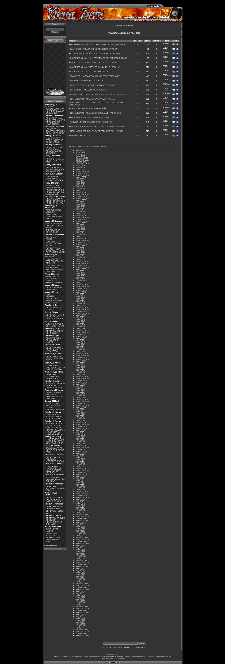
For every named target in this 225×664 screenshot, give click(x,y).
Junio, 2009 (80, 526)
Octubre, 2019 (81, 288)
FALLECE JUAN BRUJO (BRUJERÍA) (54, 186)
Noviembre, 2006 (82, 586)
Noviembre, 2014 (82, 402)
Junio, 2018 (80, 319)
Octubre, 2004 (81, 634)
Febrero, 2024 (81, 189)
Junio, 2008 (80, 549)
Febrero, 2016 (81, 373)
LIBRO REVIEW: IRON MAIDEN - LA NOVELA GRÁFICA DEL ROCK (55, 441)
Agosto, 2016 (81, 361)
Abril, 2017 (80, 346)
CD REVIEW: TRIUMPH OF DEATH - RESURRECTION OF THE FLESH (55, 521)
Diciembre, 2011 (82, 469)
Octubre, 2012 (81, 449)
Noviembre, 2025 (82, 160)
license (168, 656)
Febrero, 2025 (81, 168)
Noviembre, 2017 (82, 332)
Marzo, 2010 (80, 509)
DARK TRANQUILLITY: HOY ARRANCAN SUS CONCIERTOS (55, 111)
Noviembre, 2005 (82, 609)
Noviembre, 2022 (82, 217)
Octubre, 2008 (81, 541)
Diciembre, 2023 (82, 192)
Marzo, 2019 (80, 302)
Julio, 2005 (80, 616)
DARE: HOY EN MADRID (52, 530)
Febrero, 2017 (81, 350)
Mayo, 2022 (80, 229)
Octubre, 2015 (81, 380)
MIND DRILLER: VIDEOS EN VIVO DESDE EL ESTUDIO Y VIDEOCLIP (98, 94)
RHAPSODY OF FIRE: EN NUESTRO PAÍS (55, 309)
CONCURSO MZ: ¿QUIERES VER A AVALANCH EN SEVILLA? (95, 67)
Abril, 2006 (80, 599)
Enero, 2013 (80, 444)
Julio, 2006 (80, 593)
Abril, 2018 (80, 323)
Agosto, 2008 (81, 545)
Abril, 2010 (80, 507)
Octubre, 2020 (81, 265)
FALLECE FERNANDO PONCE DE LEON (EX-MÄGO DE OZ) (55, 192)
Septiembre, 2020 (82, 267)
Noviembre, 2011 (82, 471)
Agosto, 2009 (81, 522)
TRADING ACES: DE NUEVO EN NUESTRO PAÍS (55, 450)
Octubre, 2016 (81, 357)
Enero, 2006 (80, 605)
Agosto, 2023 (81, 200)
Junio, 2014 (80, 411)
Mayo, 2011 (80, 482)
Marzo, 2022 (80, 233)
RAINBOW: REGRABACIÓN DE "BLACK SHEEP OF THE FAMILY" (96, 54)
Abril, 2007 (80, 576)
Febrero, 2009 (81, 534)
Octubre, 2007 (81, 565)
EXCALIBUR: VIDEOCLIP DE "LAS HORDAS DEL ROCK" (93, 72)
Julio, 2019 (80, 294)
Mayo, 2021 (80, 252)
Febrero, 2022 (81, 235)
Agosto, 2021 (81, 246)
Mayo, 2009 (80, 528)
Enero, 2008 (80, 559)
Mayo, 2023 (80, 206)
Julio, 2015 (80, 386)
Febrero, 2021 (81, 258)
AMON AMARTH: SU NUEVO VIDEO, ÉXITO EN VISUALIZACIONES (97, 127)
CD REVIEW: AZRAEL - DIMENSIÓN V (55, 289)
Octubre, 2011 (81, 472)
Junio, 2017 (80, 342)
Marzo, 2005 (80, 624)
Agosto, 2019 (81, 292)
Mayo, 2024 (80, 183)
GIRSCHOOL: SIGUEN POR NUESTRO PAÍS (88, 108)
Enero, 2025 (80, 169)
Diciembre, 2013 (82, 423)
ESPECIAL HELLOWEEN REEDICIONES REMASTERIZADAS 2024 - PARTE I (54, 298)
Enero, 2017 (80, 352)
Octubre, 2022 (81, 219)
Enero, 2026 (80, 156)
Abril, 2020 (80, 277)
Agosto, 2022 (81, 223)
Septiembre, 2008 (82, 543)
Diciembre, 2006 (82, 584)
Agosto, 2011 (81, 476)
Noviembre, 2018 (82, 309)
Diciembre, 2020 (82, 262)
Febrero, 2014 (81, 419)
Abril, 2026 (80, 150)
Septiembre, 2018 (82, 313)
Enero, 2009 (80, 536)
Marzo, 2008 (80, 555)
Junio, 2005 (80, 618)
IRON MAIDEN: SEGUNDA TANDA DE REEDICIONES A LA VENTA (96, 131)
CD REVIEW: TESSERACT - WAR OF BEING (55, 488)
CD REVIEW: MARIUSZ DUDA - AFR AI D (55, 507)
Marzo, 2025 (80, 166)
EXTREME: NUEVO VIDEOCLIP (54, 211)
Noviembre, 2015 (82, 379)
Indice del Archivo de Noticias (113, 647)
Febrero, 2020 (81, 281)
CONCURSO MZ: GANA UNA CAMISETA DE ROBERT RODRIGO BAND (98, 58)
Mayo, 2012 (80, 459)
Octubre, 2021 (81, 242)
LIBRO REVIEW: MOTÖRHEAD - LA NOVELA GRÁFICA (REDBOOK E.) (53, 469)
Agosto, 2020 (81, 269)
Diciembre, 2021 (82, 239)
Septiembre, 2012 (82, 451)
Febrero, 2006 (81, 603)
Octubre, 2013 (81, 426)
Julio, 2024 (80, 179)
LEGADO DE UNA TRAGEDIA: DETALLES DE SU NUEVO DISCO (55, 131)
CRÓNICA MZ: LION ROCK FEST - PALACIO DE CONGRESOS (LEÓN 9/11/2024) (55, 121)
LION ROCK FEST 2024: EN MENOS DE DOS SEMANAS (54, 140)
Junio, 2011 (80, 480)
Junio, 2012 (80, 457)
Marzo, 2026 (80, 152)
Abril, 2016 (80, 369)
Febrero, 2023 (81, 212)
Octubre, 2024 (81, 173)
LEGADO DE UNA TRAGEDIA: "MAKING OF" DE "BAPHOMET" (95, 76)
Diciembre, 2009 (82, 515)
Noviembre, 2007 (82, 563)
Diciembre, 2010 (82, 492)
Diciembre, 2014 (82, 400)
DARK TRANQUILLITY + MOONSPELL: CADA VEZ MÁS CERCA (55, 169)
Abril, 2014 (80, 415)
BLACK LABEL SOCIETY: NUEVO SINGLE (53, 244)
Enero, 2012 (80, 467)
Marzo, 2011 (80, 486)
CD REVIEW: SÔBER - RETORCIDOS (55, 332)
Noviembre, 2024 (82, 171)
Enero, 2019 (80, 306)
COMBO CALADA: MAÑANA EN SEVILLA (86, 81)
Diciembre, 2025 (82, 158)
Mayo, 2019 (80, 298)
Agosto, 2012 (81, 453)
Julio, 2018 (80, 317)
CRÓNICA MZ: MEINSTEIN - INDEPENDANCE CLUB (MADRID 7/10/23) (53, 537)
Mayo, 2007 (80, 574)
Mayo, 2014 (80, 413)
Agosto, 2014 (81, 407)
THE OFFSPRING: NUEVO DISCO (53, 231)
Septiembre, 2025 (82, 164)
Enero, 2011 (80, 490)
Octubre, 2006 (81, 588)
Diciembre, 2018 (82, 308)
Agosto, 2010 (81, 499)
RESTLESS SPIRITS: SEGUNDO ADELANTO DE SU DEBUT (94, 85)
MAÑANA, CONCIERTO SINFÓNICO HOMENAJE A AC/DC (55, 385)
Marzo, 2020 (80, 279)
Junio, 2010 (80, 503)
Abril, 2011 (80, 484)
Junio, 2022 (80, 227)
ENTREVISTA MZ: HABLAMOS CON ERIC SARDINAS (55, 479)
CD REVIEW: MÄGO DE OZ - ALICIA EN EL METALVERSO (55, 349)
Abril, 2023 (80, 208)
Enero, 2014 (80, 421)
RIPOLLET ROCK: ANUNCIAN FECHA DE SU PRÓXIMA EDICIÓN (55, 250)
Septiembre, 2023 (82, 198)
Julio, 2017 (80, 340)
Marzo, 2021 (80, 256)
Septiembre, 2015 (82, 382)
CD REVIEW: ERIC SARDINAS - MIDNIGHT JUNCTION (55, 459)
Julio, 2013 (80, 432)
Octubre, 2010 (81, 495)
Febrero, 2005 (81, 626)
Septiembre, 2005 (82, 612)
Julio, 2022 (80, 225)
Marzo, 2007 (80, 578)
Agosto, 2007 (81, 568)
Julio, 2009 (80, 524)
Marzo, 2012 (80, 463)
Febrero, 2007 (81, 580)
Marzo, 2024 (80, 187)
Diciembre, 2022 (82, 216)
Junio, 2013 (80, 434)
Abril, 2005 (80, 622)
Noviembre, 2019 (82, 286)
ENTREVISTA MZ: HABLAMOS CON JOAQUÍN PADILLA (92, 99)
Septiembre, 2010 (82, 497)
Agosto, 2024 (81, 177)
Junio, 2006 (80, 595)
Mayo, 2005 (80, 620)
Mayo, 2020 (80, 275)
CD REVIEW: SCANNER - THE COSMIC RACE (53, 376)
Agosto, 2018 (81, 315)
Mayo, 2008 (80, 551)
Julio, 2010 (80, 501)
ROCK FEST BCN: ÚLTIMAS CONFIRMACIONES (89, 118)
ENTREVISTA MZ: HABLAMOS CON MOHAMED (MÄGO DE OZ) (95, 113)
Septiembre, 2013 (82, 428)
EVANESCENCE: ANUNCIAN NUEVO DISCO (54, 216)
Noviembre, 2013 (82, 425)
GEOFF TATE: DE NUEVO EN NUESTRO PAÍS (55, 160)
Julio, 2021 (80, 248)
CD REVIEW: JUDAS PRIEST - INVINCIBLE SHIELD (54, 358)
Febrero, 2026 (81, 154)
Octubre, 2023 (81, 196)
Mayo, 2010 (80, 505)
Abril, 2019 (80, 300)
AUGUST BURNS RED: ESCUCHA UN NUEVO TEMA (55, 226)
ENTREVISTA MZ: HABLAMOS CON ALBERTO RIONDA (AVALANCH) (97, 44)
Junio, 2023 (80, 204)
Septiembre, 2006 (82, 589)
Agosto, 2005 (81, 614)
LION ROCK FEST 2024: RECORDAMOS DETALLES (55, 261)
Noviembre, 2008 (82, 540)
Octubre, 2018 (81, 311)
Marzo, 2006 (80, 601)
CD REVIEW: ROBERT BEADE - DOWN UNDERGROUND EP (55, 317)
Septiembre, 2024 (82, 175)
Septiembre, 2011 (82, 474)
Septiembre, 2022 (82, 221)
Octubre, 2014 (81, 403)
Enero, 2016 (80, 375)
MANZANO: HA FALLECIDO (81, 136)
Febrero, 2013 (81, 442)
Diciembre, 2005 (82, 607)
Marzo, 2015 (80, 394)
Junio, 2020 (80, 273)
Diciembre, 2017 (82, 331)
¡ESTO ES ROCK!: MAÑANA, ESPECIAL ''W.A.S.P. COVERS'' (54, 416)
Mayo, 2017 (80, 344)
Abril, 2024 (80, 185)
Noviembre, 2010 (82, 494)
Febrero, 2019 (81, 304)
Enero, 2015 (80, 398)
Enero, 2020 (80, 283)
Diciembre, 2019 (82, 285)
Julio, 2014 (80, 409)
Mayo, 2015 (80, 390)
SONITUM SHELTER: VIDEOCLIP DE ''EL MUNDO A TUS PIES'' (54, 425)
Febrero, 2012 (81, 465)
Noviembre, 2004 (82, 632)
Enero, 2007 (80, 582)
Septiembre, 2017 (82, 336)
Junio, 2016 (80, 365)
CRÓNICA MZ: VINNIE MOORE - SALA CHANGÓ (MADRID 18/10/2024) (55, 150)
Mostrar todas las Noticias (136, 647)
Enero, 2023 (80, 214)
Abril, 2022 (80, 231)
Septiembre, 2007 (82, 566)
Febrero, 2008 (81, 557)
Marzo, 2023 (80, 210)
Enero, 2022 (80, 237)
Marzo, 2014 (80, 417)
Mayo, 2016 (80, 367)
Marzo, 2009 (80, 532)
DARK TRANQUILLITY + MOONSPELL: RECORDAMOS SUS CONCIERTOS (55, 268)
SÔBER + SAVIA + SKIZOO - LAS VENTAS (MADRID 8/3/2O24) (55, 367)
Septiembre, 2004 (82, 635)
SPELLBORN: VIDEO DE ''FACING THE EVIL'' (55, 325)
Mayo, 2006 (80, 597)
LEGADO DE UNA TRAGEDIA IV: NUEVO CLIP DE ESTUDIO (94, 63)
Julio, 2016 (80, 363)
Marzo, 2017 (80, 348)
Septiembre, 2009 (82, 520)
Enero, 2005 (80, 628)
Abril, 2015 (80, 392)
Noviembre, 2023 (82, 194)
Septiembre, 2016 (82, 359)
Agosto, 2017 (81, 338)
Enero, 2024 (80, 191)
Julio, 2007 (80, 570)
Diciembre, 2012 (82, 446)
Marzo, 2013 (80, 440)
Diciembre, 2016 (82, 354)
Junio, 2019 (80, 296)
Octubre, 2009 (81, 518)
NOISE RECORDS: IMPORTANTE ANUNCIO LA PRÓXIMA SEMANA (54, 279)
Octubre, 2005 (81, 611)
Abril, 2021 (80, 254)
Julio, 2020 (80, 271)
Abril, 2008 (80, 553)
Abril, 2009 (80, 530)
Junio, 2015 (80, 388)
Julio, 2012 (80, 455)
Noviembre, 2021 (82, 240)
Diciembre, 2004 (82, 630)
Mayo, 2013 (80, 436)
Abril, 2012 (80, 461)
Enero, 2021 (80, 260)
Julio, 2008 (80, 547)
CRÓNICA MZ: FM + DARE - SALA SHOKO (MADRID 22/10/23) (55, 499)
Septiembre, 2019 (82, 290)
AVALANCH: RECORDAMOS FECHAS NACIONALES (91, 122)
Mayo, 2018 (80, 321)
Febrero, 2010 (81, 511)
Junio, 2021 (80, 250)
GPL (122, 656)
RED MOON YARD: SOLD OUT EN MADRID (53, 340)
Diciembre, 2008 (82, 538)
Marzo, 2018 (80, 325)
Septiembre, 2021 (82, 244)
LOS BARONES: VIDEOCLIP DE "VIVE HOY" (88, 90)
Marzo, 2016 (80, 371)
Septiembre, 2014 (82, 405)
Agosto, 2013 (81, 430)
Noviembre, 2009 (82, 517)
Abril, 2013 (80, 438)
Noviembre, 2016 (82, 355)
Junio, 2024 (80, 181)
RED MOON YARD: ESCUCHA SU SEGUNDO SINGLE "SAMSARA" (54, 395)
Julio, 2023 (80, 202)
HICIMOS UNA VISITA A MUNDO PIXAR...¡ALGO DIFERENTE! (55, 432)
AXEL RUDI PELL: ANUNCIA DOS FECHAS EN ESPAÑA (54, 178)
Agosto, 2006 (81, 591)
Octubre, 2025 (81, 162)
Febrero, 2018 (81, 327)
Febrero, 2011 (81, 488)
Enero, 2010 (80, 513)
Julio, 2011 (80, 478)
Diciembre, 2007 (82, 561)
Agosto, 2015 (81, 384)
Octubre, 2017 (81, 334)
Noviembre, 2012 (82, 448)
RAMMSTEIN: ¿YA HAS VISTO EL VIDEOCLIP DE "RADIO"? (94, 49)
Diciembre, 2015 (82, 377)
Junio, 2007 (80, 572)
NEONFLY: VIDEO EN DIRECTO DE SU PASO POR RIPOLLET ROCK (55, 201)
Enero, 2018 (80, 329)
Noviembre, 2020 (82, 263)
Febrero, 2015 (81, 396)
